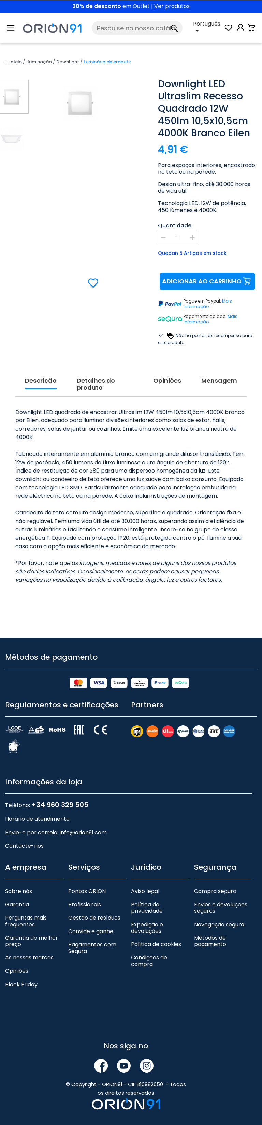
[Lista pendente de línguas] (208, 28)
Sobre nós (18, 883)
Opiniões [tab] (167, 372)
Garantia (17, 896)
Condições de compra (149, 952)
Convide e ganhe (90, 923)
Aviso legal (145, 883)
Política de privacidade (147, 899)
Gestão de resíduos (94, 909)
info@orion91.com (83, 824)
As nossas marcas (29, 949)
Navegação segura (219, 916)
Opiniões (16, 963)
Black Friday (21, 976)
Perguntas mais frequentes (26, 913)
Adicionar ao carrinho (207, 282)
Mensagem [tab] (219, 372)
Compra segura (215, 883)
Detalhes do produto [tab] (96, 376)
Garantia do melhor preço (31, 933)
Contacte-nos (24, 838)
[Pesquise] (137, 28)
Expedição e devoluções (147, 919)
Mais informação (208, 303)
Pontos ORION (87, 883)
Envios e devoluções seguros (220, 899)
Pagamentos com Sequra (92, 940)
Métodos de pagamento (210, 933)
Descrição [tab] (41, 372)
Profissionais (84, 896)
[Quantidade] (178, 237)
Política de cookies (156, 936)
